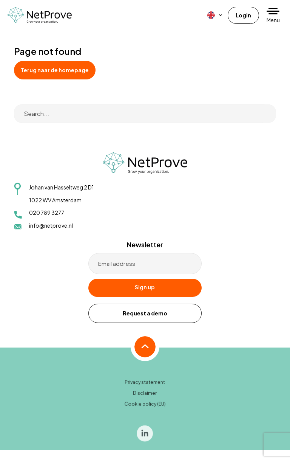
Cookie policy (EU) (145, 407)
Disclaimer (145, 397)
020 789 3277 (46, 212)
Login (243, 15)
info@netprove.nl (51, 225)
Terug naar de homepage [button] (55, 70)
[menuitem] (215, 15)
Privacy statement (145, 386)
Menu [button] (273, 20)
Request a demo (145, 313)
